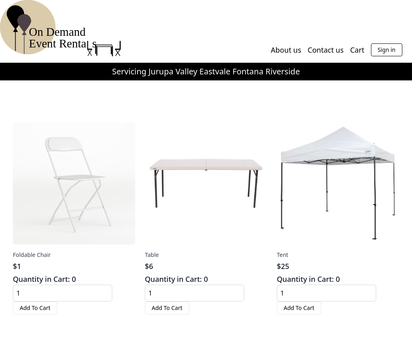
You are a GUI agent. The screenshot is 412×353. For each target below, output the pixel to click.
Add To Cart (35, 308)
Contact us (326, 50)
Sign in (387, 49)
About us (286, 50)
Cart (357, 50)
